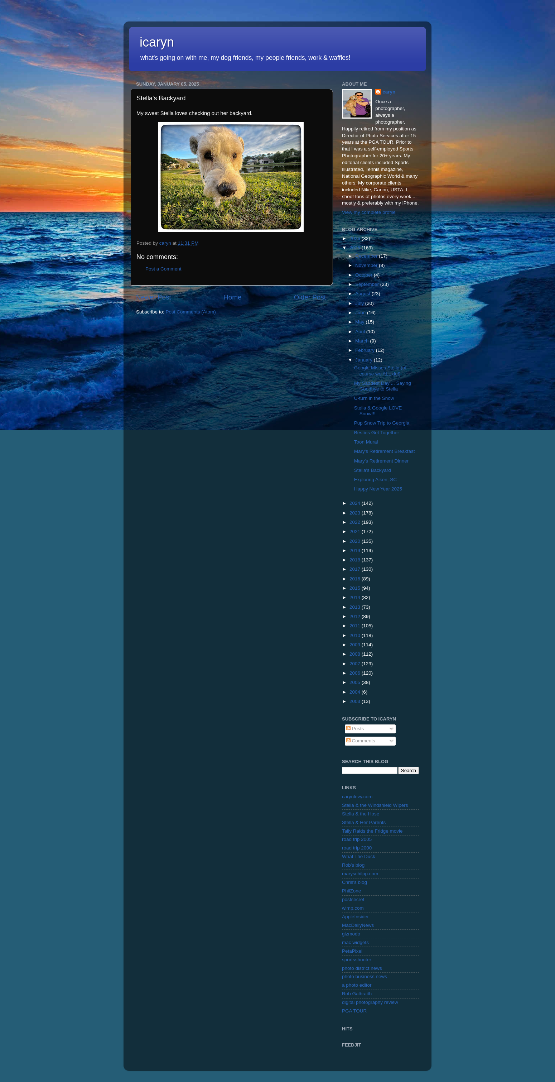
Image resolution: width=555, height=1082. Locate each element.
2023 (355, 513)
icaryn (157, 42)
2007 (355, 663)
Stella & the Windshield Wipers (375, 805)
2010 (355, 635)
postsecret (353, 899)
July (360, 303)
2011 (355, 625)
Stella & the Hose (360, 814)
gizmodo (351, 934)
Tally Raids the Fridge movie (372, 831)
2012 (355, 616)
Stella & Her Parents (364, 822)
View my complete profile (369, 212)
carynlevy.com (357, 796)
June (361, 312)
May (360, 322)
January (364, 360)
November (367, 265)
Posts (355, 728)
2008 (355, 654)
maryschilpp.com (360, 873)
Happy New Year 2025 (378, 489)
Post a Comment (163, 269)
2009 (355, 644)
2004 (355, 692)
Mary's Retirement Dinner (381, 461)
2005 (355, 682)
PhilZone (351, 891)
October (364, 275)
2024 (355, 503)
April (360, 331)
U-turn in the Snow (374, 398)
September (367, 284)
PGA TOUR (354, 1011)
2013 (355, 607)
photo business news (364, 976)
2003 (355, 701)
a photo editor (357, 985)
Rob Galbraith (357, 993)
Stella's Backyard (372, 470)
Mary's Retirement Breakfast (384, 451)
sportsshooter (356, 959)
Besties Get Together (376, 432)
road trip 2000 (357, 848)
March (362, 341)
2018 (355, 559)
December (367, 256)
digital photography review (370, 1002)
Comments (360, 740)
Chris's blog (354, 882)
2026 (355, 238)
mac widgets (355, 942)
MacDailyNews (358, 925)
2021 (355, 531)
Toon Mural (366, 442)
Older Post (310, 297)
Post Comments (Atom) (191, 312)
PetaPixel (352, 951)
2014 (355, 597)
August (363, 293)
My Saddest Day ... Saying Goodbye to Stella (382, 386)
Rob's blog (353, 865)
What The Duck (358, 856)
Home (232, 297)
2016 (355, 578)
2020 (355, 541)
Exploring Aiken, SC (375, 479)
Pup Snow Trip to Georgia (382, 423)
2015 (355, 588)
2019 (355, 550)
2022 (355, 522)
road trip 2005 (357, 839)
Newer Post (153, 297)
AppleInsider (355, 916)
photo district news (362, 968)
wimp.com (353, 908)
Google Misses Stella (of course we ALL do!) (380, 370)
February (365, 350)
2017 (355, 569)
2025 (355, 247)
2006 (355, 673)
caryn (388, 92)
